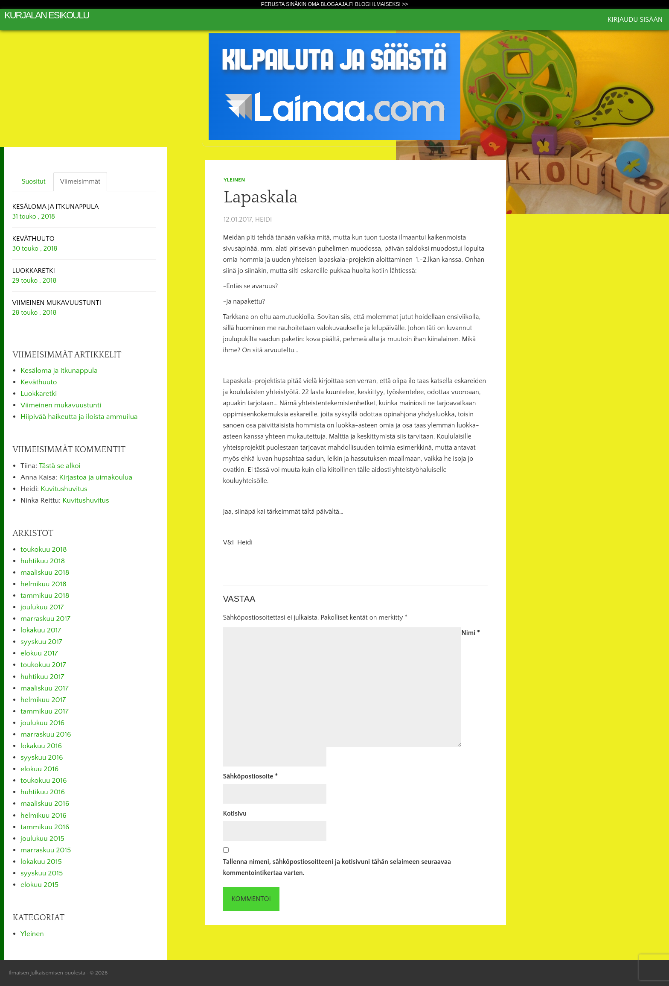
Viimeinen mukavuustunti (60, 405)
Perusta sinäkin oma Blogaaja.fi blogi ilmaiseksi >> (334, 4)
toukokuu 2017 (43, 665)
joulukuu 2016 (42, 723)
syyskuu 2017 (41, 642)
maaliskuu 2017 (44, 688)
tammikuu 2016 (44, 827)
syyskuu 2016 (41, 757)
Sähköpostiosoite (250, 776)
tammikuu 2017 (44, 711)
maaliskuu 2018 (44, 572)
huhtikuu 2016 (42, 792)
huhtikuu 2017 (42, 677)
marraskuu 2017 (45, 618)
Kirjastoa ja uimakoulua (96, 477)
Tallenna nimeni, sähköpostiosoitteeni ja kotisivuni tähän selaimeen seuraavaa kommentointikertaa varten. (337, 867)
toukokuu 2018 (43, 549)
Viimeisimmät (80, 181)
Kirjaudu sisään (635, 19)
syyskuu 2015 (41, 873)
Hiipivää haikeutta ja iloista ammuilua (79, 417)
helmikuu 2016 (43, 815)
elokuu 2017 (39, 653)
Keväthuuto (38, 382)
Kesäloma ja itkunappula (59, 370)
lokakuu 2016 (41, 746)
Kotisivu (235, 813)
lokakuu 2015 (41, 861)
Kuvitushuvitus (64, 489)
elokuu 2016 (39, 769)
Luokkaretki (38, 393)
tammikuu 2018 (44, 595)
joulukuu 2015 (42, 838)
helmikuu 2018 (43, 584)
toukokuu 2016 (43, 780)
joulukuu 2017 (42, 607)
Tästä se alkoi (59, 466)
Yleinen (234, 180)
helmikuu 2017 (43, 700)
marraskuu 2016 (45, 734)
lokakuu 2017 (40, 630)
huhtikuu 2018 (42, 561)
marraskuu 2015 (45, 850)
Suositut (34, 181)
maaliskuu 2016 (44, 803)
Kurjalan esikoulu (46, 15)
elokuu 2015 (39, 885)
